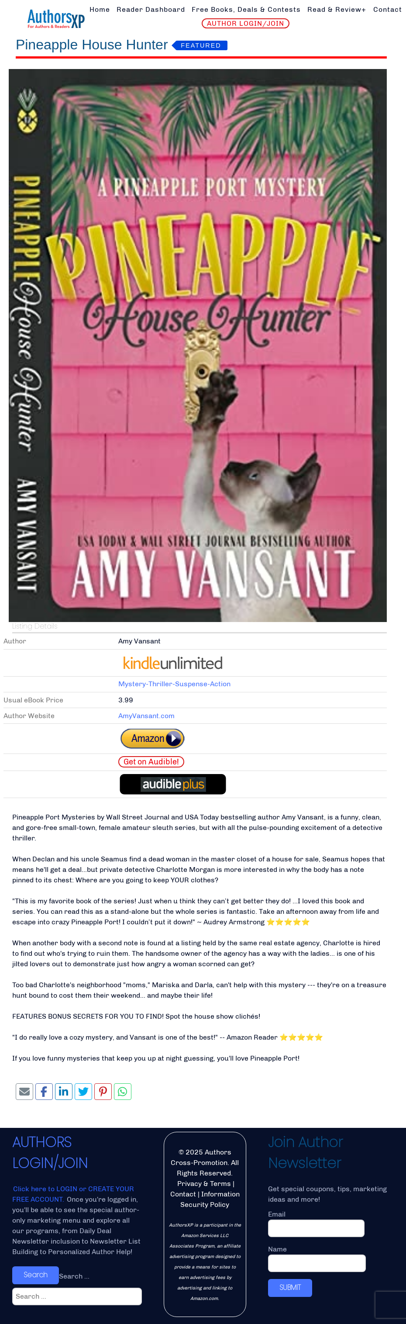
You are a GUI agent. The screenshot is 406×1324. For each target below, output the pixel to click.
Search (36, 1275)
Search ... (74, 1276)
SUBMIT (290, 1288)
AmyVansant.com (146, 716)
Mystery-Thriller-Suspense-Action (174, 684)
